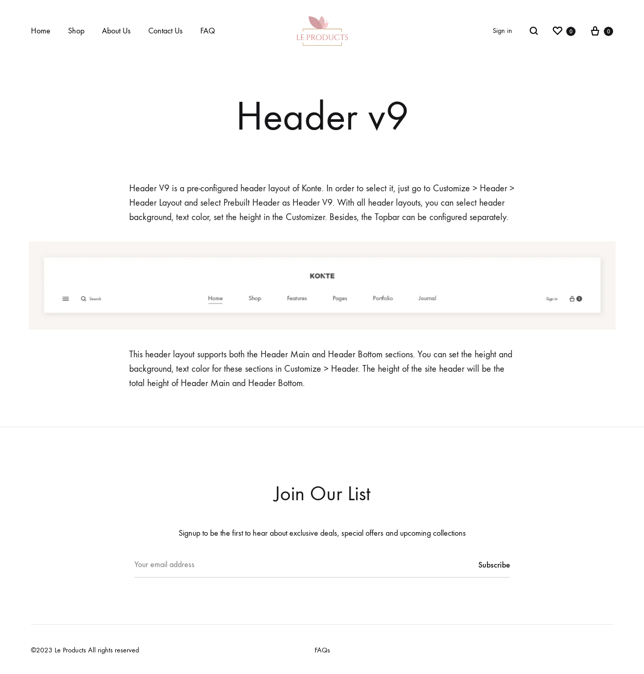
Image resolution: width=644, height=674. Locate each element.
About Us (116, 30)
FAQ (207, 30)
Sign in (502, 30)
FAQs (322, 650)
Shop (76, 30)
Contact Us (165, 30)
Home (40, 30)
